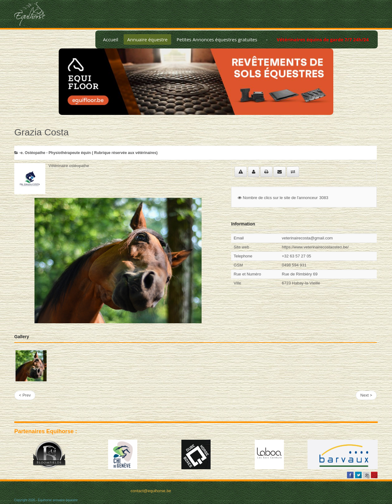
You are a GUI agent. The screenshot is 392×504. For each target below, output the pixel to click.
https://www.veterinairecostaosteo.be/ (315, 247)
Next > (366, 395)
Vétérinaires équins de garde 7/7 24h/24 (323, 39)
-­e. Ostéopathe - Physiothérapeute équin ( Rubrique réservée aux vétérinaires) (88, 153)
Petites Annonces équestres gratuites (216, 39)
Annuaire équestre (147, 39)
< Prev (25, 395)
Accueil (110, 39)
